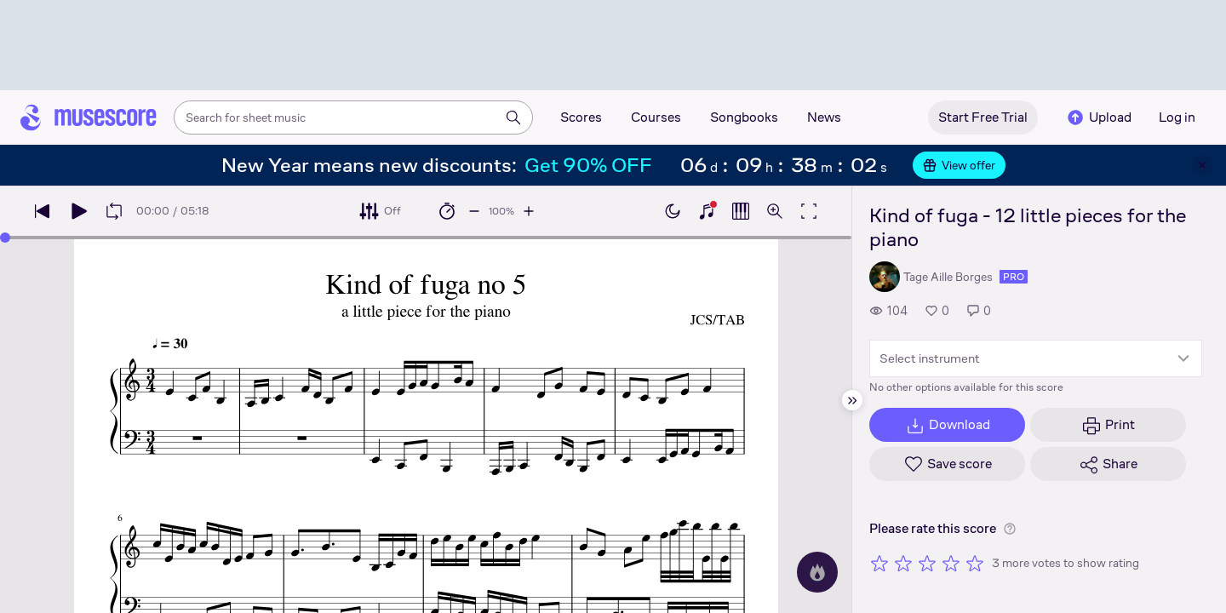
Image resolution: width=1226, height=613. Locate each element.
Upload (1098, 117)
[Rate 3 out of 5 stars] (927, 563)
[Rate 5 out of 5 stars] (975, 563)
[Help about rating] (1010, 528)
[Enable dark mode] (673, 211)
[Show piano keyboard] (707, 211)
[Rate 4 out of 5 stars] (951, 563)
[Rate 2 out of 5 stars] (903, 563)
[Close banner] (1202, 165)
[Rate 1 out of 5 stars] (879, 563)
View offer (959, 165)
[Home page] (88, 117)
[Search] (513, 117)
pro (1013, 277)
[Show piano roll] (741, 211)
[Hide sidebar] (852, 400)
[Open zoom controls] (775, 211)
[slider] (5, 237)
